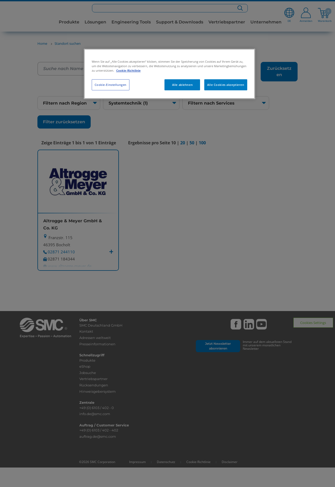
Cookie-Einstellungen (111, 85)
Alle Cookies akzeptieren (225, 85)
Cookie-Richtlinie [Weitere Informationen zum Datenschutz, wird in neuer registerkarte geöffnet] (128, 70)
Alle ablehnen (182, 85)
